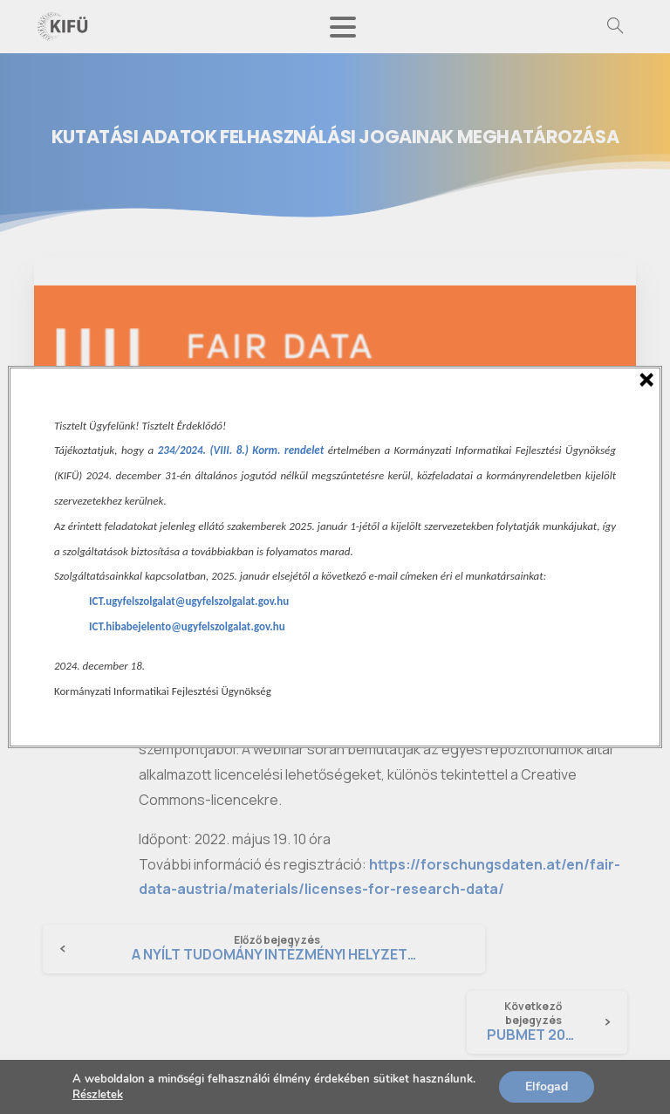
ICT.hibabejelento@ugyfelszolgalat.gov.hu (187, 626)
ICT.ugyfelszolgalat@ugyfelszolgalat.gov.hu (189, 601)
